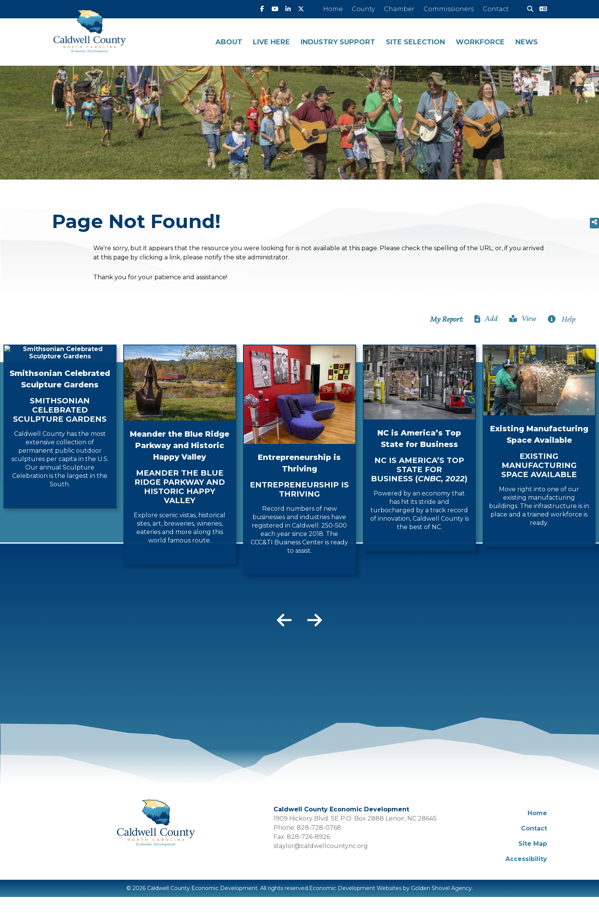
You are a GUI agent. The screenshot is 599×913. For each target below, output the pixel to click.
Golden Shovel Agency (441, 888)
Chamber (399, 9)
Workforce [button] (480, 42)
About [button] (228, 42)
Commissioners (449, 9)
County (363, 9)
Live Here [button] (271, 42)
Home (333, 9)
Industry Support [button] (338, 42)
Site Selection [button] (415, 42)
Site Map (532, 843)
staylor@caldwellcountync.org (321, 846)
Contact (496, 9)
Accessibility (526, 859)
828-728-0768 (319, 827)
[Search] (527, 9)
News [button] (526, 42)
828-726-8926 (308, 836)
